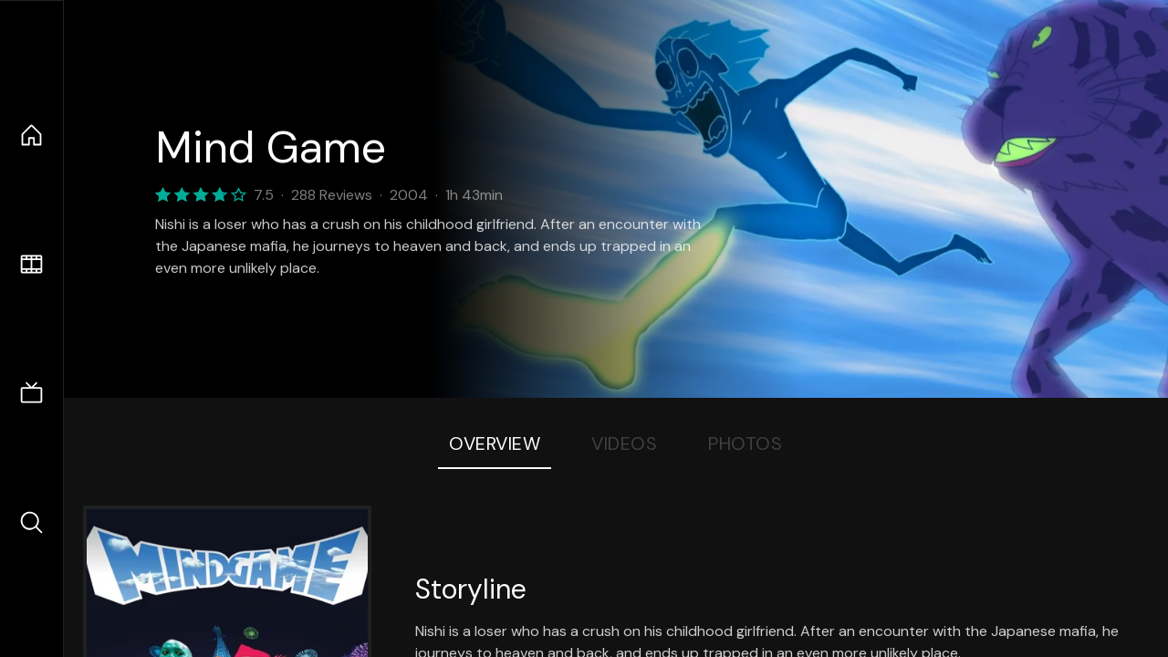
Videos (624, 443)
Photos (745, 443)
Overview (494, 443)
